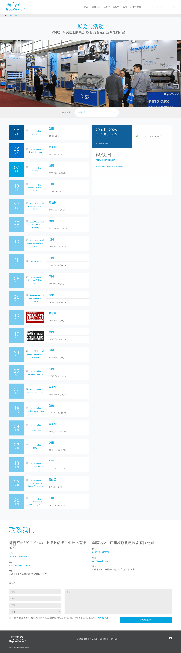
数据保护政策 (83, 645)
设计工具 (94, 6)
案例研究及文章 (110, 6)
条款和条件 (105, 645)
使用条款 (116, 645)
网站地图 (95, 645)
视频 (123, 6)
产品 (85, 6)
